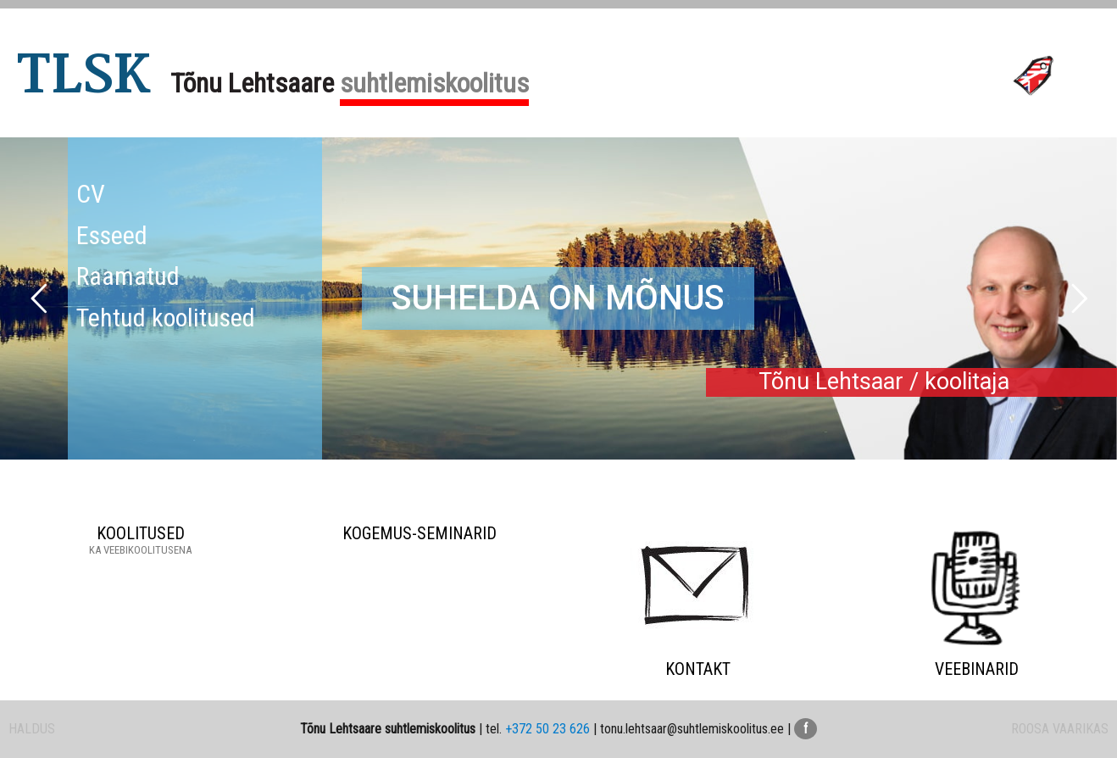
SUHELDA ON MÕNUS (558, 298)
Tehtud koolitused (165, 317)
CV (90, 194)
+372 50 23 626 (547, 729)
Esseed (111, 235)
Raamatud (128, 276)
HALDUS (31, 729)
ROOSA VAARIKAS (1060, 729)
